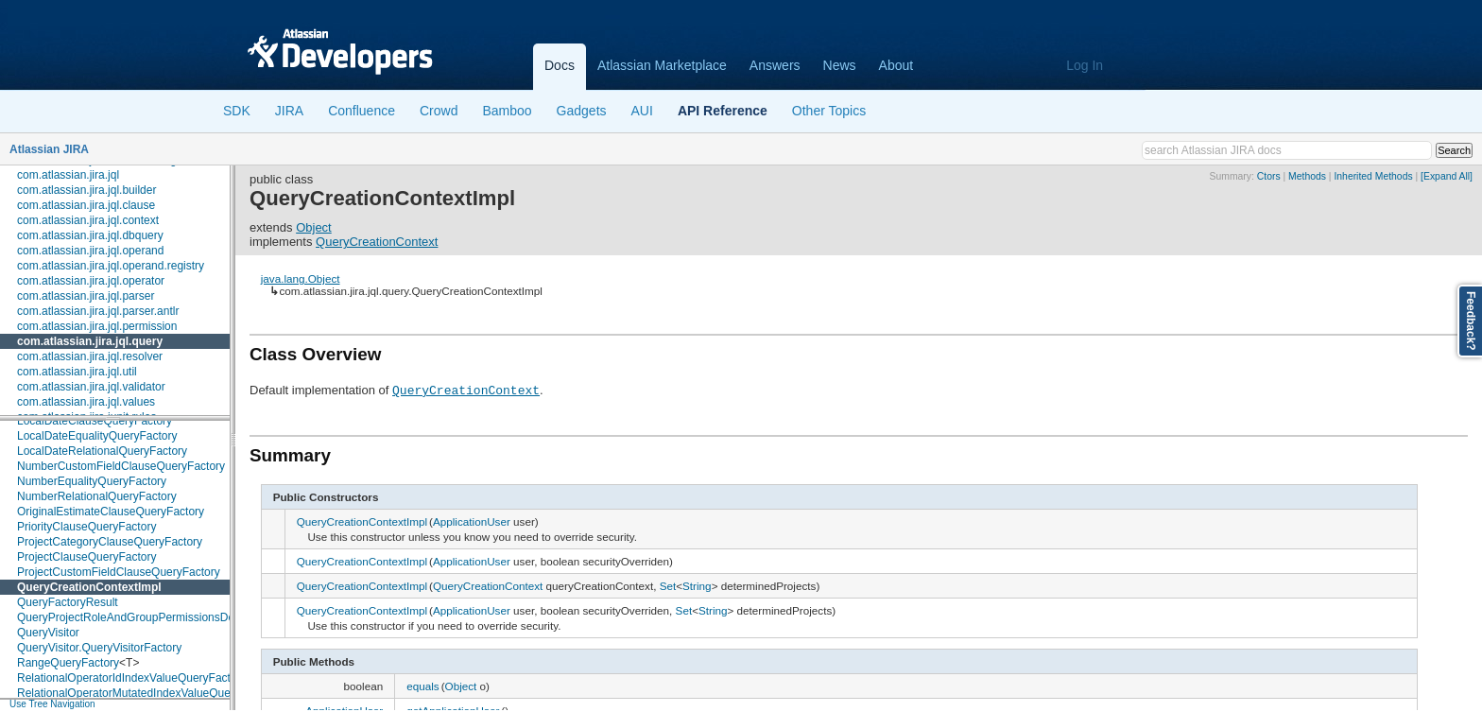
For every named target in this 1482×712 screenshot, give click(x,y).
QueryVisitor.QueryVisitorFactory (99, 647)
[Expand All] (1447, 176)
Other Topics (829, 110)
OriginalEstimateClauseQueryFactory (110, 511)
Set (668, 586)
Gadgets (582, 110)
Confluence (361, 110)
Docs (559, 65)
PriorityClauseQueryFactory (86, 526)
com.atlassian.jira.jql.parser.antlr (98, 311)
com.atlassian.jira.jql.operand (90, 250)
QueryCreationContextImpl (89, 587)
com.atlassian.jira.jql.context (88, 220)
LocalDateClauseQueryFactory (94, 420)
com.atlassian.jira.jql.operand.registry (110, 265)
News (839, 65)
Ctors (1269, 176)
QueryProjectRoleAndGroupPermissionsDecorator (143, 617)
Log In (1084, 65)
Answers (775, 65)
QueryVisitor (48, 632)
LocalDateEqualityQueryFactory (97, 436)
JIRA (289, 110)
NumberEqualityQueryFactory (91, 481)
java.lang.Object (300, 278)
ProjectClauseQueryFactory (86, 557)
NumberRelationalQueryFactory (97, 496)
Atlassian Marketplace (662, 65)
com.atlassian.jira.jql (68, 175)
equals (422, 686)
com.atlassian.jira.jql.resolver (90, 356)
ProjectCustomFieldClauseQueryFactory (118, 572)
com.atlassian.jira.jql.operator (90, 280)
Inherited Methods (1373, 176)
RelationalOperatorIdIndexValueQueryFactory (132, 678)
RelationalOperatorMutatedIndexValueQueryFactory (147, 693)
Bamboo (506, 110)
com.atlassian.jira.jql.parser (85, 296)
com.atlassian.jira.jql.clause (86, 205)
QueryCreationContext (377, 241)
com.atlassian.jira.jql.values (86, 401)
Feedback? (1470, 321)
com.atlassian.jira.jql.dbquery (90, 235)
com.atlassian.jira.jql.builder (86, 190)
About (896, 65)
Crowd (438, 110)
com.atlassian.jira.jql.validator (91, 386)
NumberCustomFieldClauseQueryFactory (121, 466)
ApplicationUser (471, 521)
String (697, 586)
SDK (236, 110)
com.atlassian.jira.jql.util (77, 371)
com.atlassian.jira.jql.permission (97, 326)
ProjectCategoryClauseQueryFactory (109, 541)
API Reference (722, 110)
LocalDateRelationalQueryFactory (102, 451)
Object (314, 227)
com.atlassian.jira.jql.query (90, 341)
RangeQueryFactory (68, 662)
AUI (642, 110)
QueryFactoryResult (67, 602)
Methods (1307, 176)
